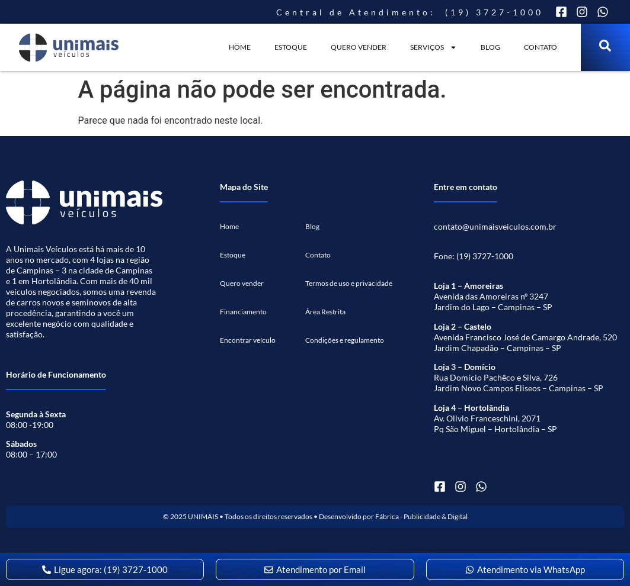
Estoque (290, 47)
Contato (540, 47)
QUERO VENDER (358, 47)
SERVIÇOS (433, 47)
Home (240, 47)
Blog (490, 47)
